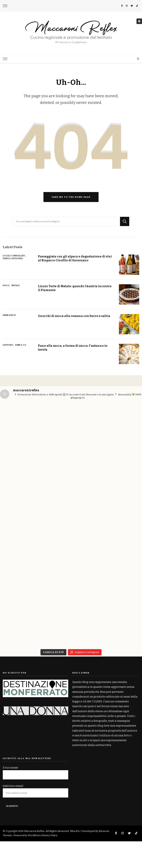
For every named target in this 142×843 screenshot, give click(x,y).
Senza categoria (13, 260)
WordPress (34, 837)
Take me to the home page (71, 198)
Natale (16, 287)
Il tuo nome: (10, 769)
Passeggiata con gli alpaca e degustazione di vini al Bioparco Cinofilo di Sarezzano (73, 260)
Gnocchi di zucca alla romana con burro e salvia (75, 317)
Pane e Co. (21, 347)
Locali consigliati (14, 257)
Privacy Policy (49, 837)
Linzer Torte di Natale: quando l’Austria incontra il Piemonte (69, 290)
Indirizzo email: (13, 787)
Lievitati (8, 347)
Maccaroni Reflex (34, 832)
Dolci (6, 287)
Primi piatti (9, 317)
